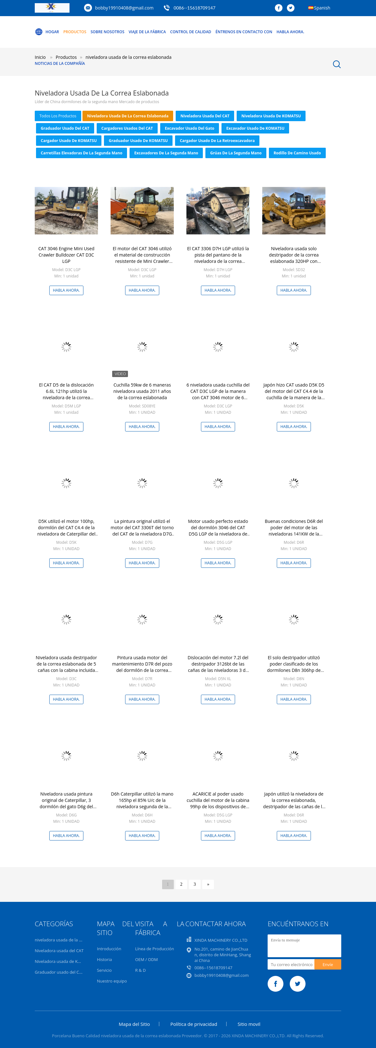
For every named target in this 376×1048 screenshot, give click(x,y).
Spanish (322, 8)
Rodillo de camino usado (297, 153)
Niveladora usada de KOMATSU (271, 116)
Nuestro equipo (112, 981)
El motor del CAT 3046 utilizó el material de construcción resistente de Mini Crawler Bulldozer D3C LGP (142, 257)
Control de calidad (190, 31)
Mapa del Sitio (134, 1024)
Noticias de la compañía (60, 63)
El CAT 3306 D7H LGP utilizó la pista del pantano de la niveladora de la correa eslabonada (218, 257)
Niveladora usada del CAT (204, 116)
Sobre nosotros (107, 31)
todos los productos (57, 116)
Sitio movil (249, 1024)
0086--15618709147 (194, 7)
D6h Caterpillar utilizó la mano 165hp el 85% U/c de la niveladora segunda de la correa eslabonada (142, 803)
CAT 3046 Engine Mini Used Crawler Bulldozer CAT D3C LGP (66, 254)
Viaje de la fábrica (147, 31)
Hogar (47, 32)
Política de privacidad (193, 1024)
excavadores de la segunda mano (166, 153)
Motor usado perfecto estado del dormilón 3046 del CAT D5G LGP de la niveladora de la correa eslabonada (218, 530)
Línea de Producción (154, 949)
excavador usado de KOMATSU (255, 128)
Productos (74, 31)
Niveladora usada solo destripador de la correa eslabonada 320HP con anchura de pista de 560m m (293, 257)
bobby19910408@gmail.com (124, 8)
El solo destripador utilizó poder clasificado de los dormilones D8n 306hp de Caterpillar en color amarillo (293, 666)
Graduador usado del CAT (65, 128)
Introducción (109, 949)
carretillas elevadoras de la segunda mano (81, 153)
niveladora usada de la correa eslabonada (128, 116)
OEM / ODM (146, 959)
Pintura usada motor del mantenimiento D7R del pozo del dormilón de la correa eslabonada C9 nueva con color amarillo (142, 670)
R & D (140, 970)
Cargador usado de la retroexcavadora (217, 140)
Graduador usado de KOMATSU (138, 140)
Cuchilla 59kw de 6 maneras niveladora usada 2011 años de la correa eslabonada (142, 391)
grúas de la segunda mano (236, 153)
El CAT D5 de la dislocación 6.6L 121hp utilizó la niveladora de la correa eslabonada (66, 394)
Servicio (104, 970)
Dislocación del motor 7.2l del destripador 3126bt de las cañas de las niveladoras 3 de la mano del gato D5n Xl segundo (218, 670)
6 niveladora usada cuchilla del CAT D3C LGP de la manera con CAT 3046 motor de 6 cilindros (218, 394)
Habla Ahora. (290, 31)
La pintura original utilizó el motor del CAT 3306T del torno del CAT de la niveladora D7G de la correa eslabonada (142, 530)
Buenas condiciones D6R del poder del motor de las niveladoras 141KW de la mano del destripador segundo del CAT (294, 533)
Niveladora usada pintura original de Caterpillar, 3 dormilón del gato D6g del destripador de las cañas (66, 803)
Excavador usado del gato (190, 128)
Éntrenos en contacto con (243, 31)
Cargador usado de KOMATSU (69, 140)
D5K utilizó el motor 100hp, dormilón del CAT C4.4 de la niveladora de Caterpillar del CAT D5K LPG (66, 530)
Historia (104, 959)
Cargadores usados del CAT (127, 128)
